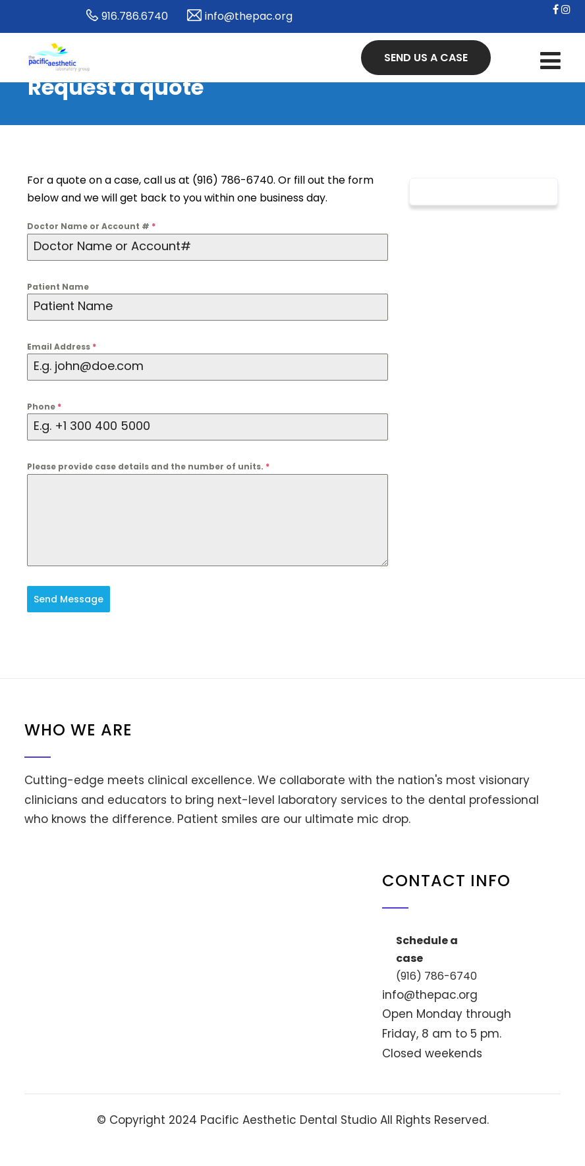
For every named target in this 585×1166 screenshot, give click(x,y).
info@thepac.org (430, 995)
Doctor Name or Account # (91, 226)
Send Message (68, 599)
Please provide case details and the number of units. (148, 466)
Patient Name (58, 286)
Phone (44, 406)
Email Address (61, 346)
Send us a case (426, 57)
